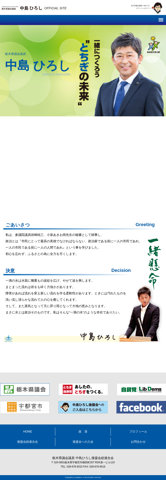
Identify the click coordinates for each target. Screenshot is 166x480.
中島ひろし (83, 360)
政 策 (83, 431)
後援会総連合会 (27, 441)
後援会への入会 (83, 441)
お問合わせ (138, 441)
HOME (27, 431)
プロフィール (138, 431)
